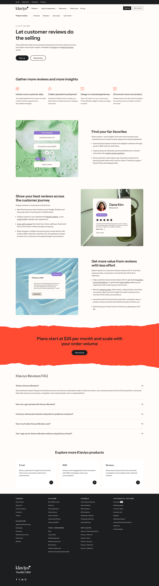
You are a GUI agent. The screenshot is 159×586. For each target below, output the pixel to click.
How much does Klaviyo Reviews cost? (79, 415)
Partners (43, 2)
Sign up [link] (22, 58)
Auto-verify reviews (24, 224)
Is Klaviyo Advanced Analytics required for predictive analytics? (79, 405)
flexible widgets (52, 217)
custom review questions (114, 153)
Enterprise (35, 2)
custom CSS (22, 219)
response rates (105, 289)
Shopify (54, 47)
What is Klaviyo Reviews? (79, 386)
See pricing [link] (38, 58)
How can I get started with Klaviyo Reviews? (79, 395)
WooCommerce (67, 47)
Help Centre (25, 2)
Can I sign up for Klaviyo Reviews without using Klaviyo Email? (79, 425)
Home (17, 2)
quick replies (124, 282)
